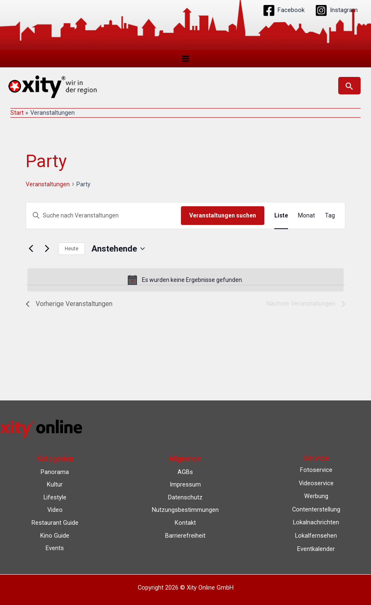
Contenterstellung (316, 509)
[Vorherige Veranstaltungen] (31, 249)
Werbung (316, 496)
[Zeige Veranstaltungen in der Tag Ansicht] (330, 215)
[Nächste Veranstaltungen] (47, 249)
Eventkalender (316, 549)
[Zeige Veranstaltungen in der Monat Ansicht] (306, 215)
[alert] (185, 279)
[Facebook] (284, 10)
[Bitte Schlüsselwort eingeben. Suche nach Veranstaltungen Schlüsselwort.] (103, 215)
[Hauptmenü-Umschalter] (185, 58)
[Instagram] (336, 10)
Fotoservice (316, 470)
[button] (349, 85)
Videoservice (316, 483)
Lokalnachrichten (316, 522)
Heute (71, 249)
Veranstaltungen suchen (222, 215)
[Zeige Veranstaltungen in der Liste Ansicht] (281, 215)
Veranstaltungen (48, 184)
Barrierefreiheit (185, 535)
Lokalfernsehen (316, 535)
